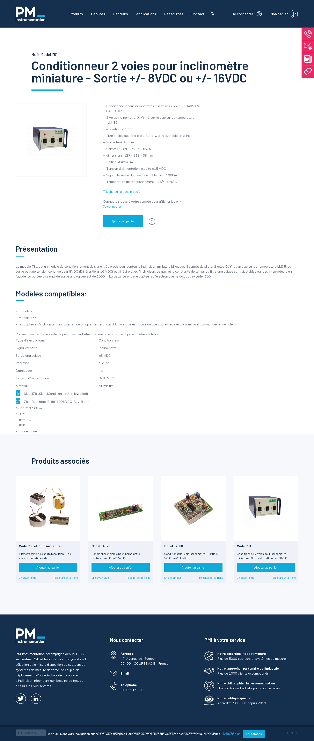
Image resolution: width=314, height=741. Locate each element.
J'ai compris (254, 734)
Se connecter (112, 206)
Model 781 (244, 546)
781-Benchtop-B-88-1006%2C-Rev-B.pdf (52, 401)
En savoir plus (27, 577)
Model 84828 (101, 546)
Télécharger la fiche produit (121, 191)
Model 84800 (173, 546)
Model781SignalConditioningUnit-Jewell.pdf (52, 393)
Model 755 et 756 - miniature (40, 546)
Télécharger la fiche (65, 577)
